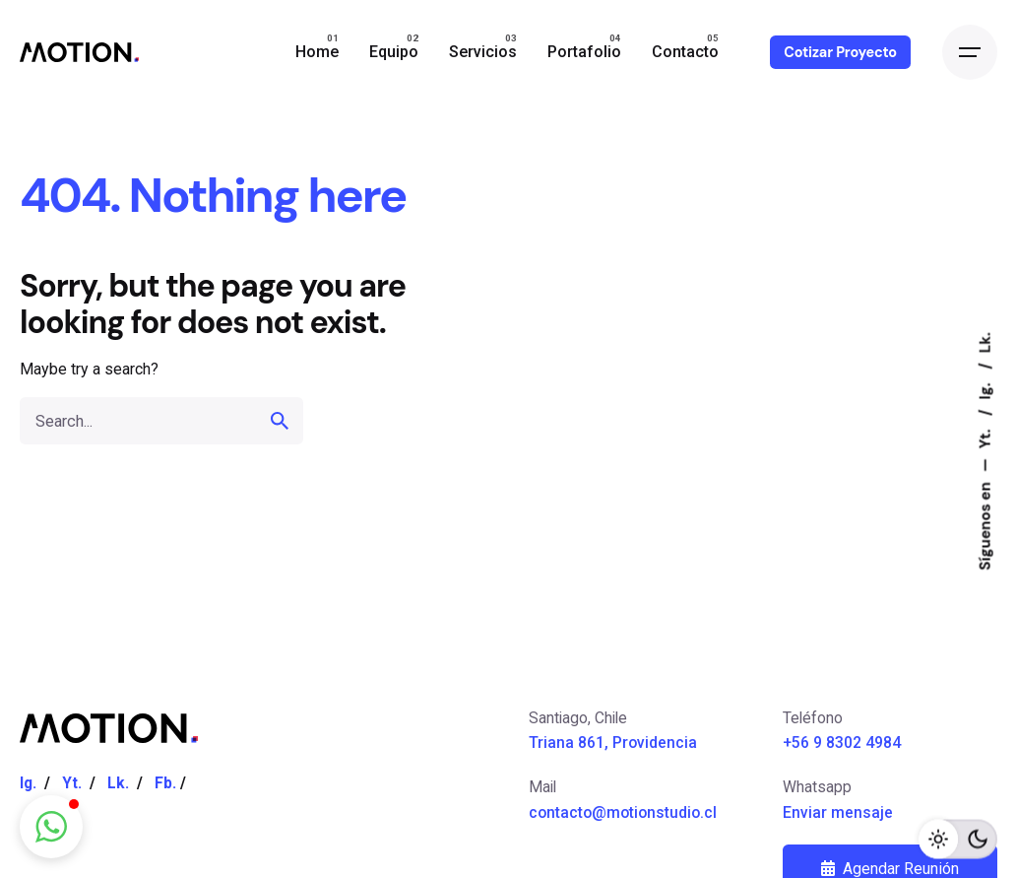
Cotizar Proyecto (840, 52)
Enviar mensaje (838, 812)
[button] (51, 826)
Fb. (165, 783)
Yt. (985, 436)
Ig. (985, 388)
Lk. (985, 342)
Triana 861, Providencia (613, 742)
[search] (279, 420)
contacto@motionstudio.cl (623, 812)
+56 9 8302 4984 (842, 742)
